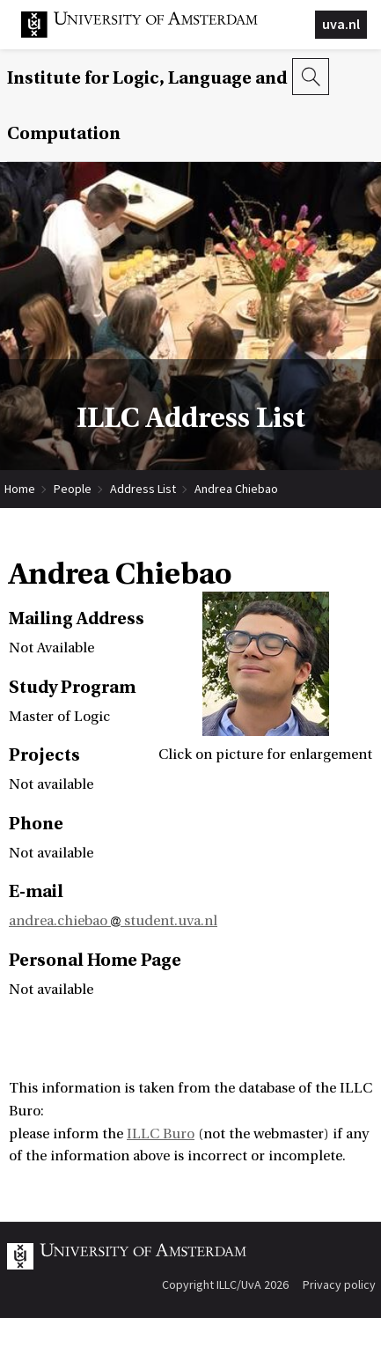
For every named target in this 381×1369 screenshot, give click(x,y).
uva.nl (341, 24)
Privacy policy (339, 1284)
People (73, 489)
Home (19, 489)
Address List (143, 489)
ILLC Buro (160, 1134)
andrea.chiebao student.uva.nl (113, 921)
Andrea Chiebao (236, 489)
